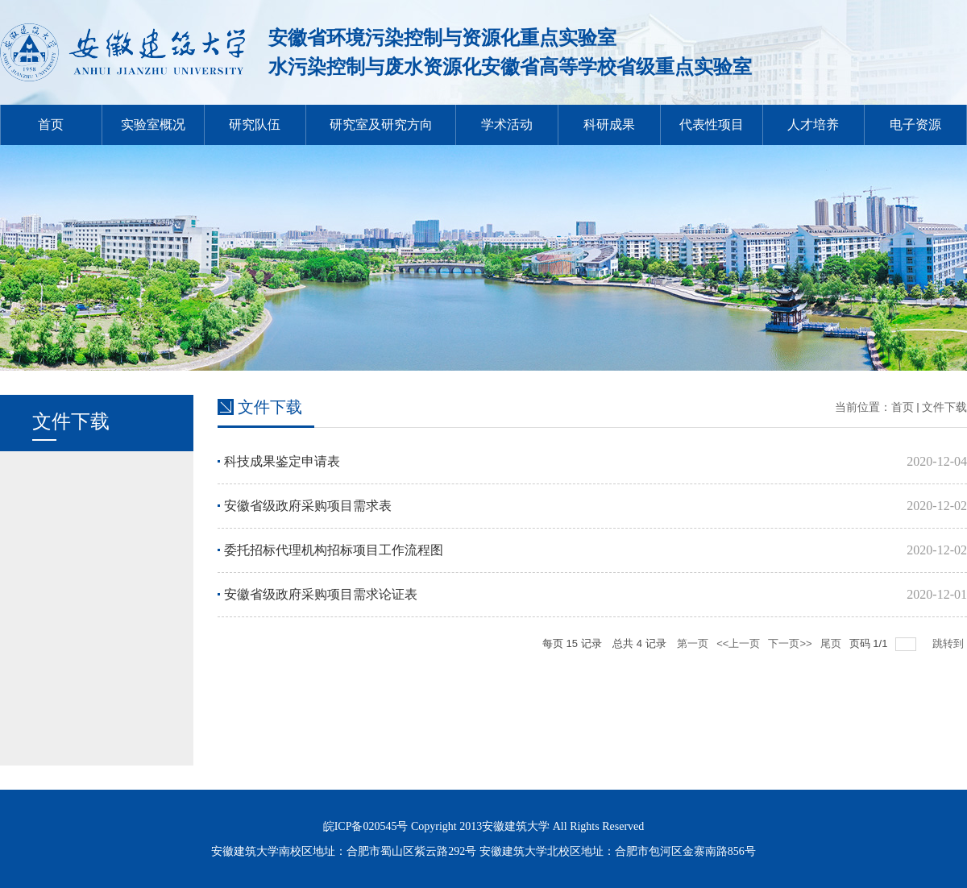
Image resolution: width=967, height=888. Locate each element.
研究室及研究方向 (381, 124)
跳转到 (949, 643)
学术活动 (507, 124)
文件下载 (944, 407)
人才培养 (813, 124)
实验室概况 (153, 124)
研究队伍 (254, 124)
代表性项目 (711, 124)
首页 (51, 124)
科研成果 (609, 124)
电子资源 (915, 124)
